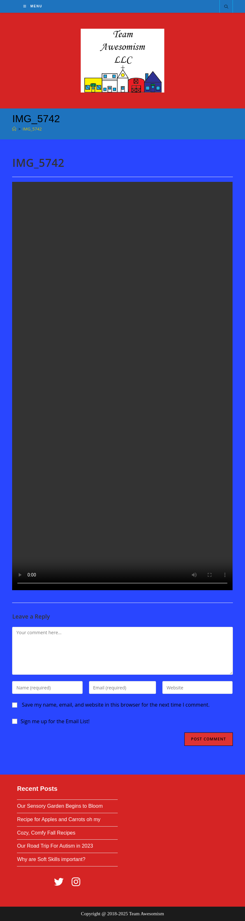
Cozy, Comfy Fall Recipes (46, 833)
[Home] (14, 129)
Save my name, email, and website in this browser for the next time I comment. (116, 704)
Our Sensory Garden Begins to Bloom (60, 806)
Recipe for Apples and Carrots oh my (58, 819)
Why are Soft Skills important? (51, 859)
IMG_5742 (32, 129)
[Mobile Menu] (32, 6)
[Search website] (226, 7)
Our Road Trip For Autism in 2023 (55, 846)
